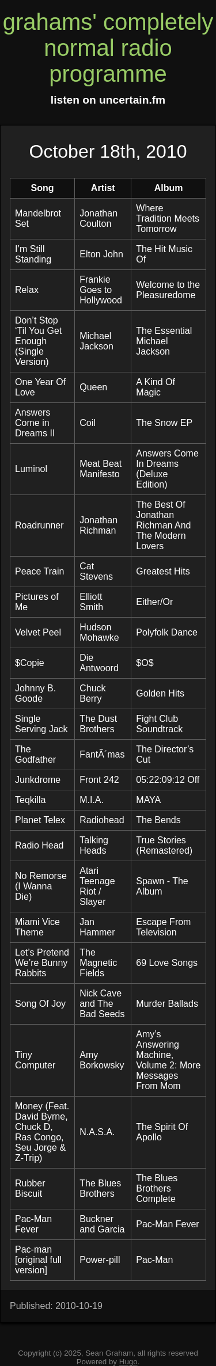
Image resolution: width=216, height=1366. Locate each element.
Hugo (128, 1361)
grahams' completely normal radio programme (108, 47)
